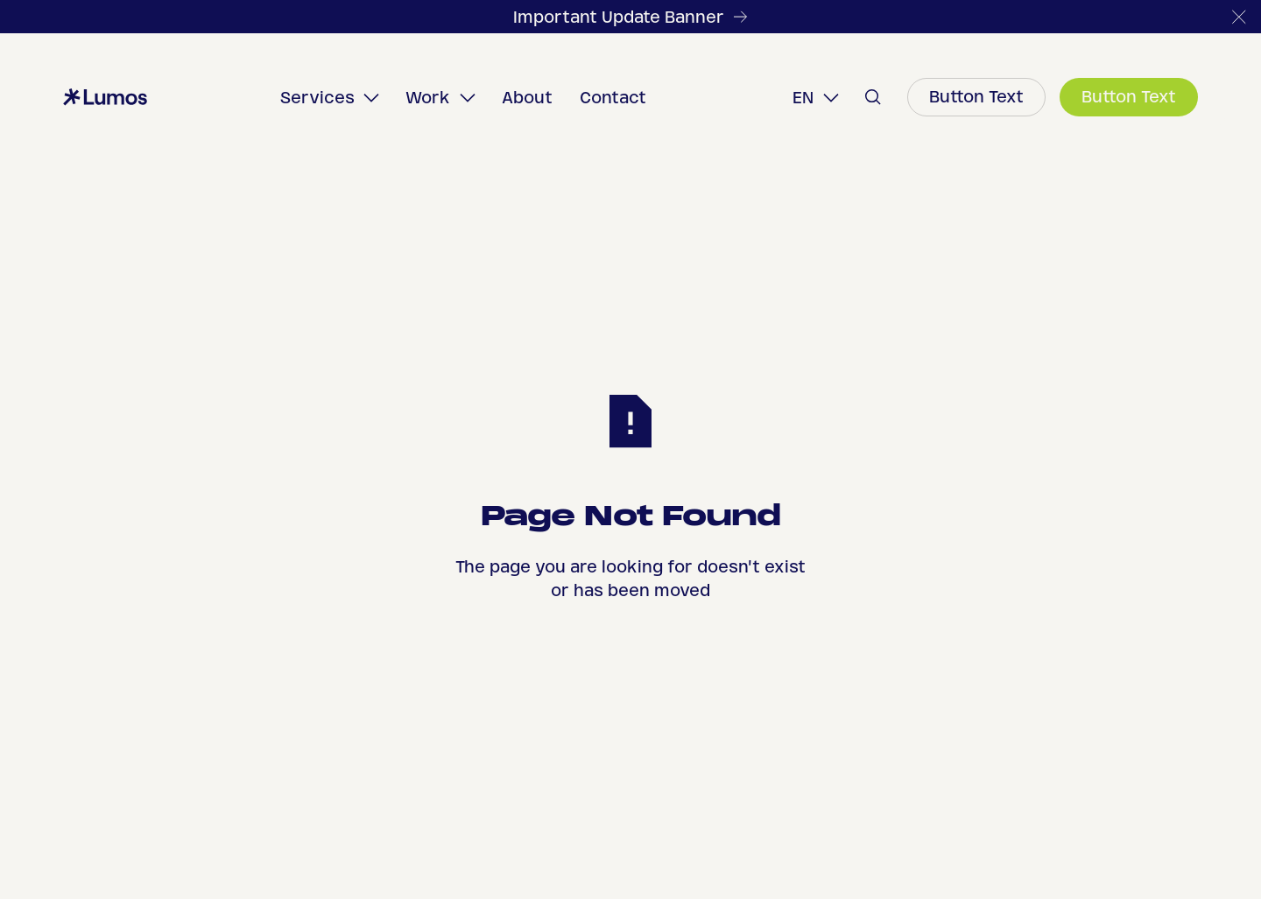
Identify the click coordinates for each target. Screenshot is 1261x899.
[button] (1239, 16)
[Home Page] (105, 97)
